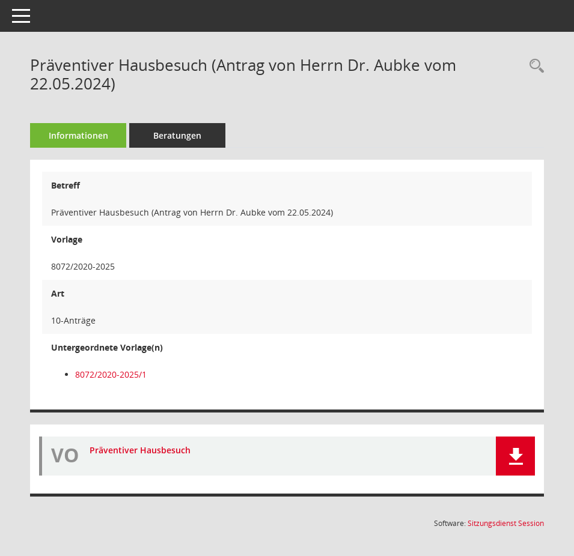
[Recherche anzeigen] (534, 66)
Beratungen (177, 135)
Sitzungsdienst (506, 523)
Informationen (78, 135)
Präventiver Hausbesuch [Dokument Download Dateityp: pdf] (140, 450)
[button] (515, 456)
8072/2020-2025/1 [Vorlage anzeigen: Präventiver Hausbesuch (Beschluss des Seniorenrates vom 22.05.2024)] (111, 374)
